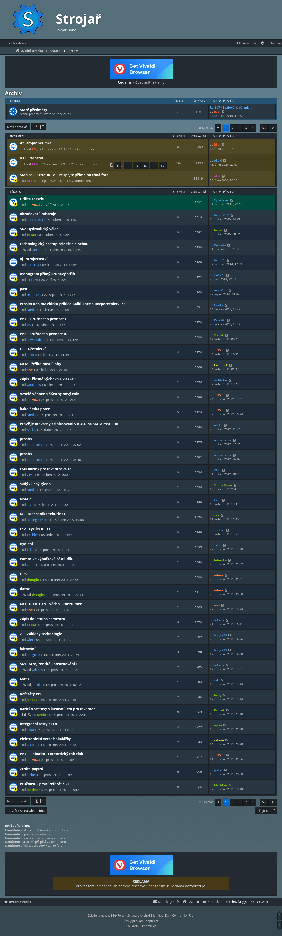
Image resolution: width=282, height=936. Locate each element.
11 (128, 165)
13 (145, 165)
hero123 (33, 264)
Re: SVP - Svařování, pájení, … (231, 107)
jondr (30, 354)
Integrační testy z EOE (39, 723)
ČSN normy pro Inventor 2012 (45, 468)
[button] (218, 128)
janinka (37, 684)
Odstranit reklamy (149, 82)
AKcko (31, 429)
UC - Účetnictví (33, 348)
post (24, 288)
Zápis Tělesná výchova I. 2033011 (48, 378)
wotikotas (34, 384)
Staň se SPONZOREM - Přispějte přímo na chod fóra (64, 174)
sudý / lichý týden (35, 483)
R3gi (217, 112)
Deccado (38, 249)
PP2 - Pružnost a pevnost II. (43, 333)
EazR (30, 504)
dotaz (25, 588)
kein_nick (221, 365)
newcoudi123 (36, 339)
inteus (218, 575)
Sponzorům (155, 886)
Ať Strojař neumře (36, 143)
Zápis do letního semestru (42, 618)
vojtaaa (32, 744)
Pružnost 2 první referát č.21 (44, 783)
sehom (219, 740)
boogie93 (220, 635)
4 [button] (246, 128)
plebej (31, 774)
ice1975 (32, 279)
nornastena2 (36, 444)
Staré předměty (33, 109)
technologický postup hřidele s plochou (54, 243)
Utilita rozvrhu (33, 198)
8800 (30, 729)
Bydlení (26, 543)
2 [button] (233, 128)
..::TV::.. (32, 204)
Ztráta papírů (31, 768)
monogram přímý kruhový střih (47, 273)
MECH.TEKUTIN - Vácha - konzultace (51, 603)
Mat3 (24, 678)
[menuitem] (270, 43)
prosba (26, 438)
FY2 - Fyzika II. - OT (36, 528)
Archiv (13, 93)
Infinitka (220, 560)
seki (216, 680)
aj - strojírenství (33, 258)
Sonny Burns (223, 485)
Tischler (32, 534)
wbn (30, 639)
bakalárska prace (35, 408)
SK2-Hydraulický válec (39, 228)
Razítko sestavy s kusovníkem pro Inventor (57, 708)
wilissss (219, 620)
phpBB (109, 916)
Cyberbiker (221, 200)
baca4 (31, 234)
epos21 (32, 624)
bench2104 (35, 219)
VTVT (30, 474)
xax (216, 515)
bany (217, 695)
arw (30, 369)
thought (33, 579)
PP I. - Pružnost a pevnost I (43, 318)
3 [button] (239, 128)
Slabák (219, 335)
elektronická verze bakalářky (45, 738)
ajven (218, 725)
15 (162, 165)
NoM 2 (25, 498)
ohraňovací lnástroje (38, 213)
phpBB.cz (152, 921)
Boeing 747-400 (38, 519)
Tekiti (31, 549)
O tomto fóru (86, 149)
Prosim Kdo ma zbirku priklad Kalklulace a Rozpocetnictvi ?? (72, 303)
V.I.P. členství (31, 158)
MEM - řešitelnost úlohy (40, 363)
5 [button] (253, 128)
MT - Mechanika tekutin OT (43, 513)
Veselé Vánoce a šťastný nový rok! (49, 393)
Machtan (33, 789)
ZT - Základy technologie (41, 633)
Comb (31, 564)
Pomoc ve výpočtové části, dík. (46, 558)
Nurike (32, 309)
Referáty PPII (31, 693)
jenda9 (32, 699)
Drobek (43, 714)
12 (136, 165)
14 (154, 165)
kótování (27, 648)
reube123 (34, 294)
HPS (23, 573)
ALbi (35, 164)
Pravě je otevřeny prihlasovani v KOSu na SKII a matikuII (69, 423)
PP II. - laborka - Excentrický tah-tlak (51, 753)
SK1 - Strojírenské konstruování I (48, 663)
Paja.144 (220, 320)
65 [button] (264, 128)
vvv (29, 324)
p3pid (218, 160)
